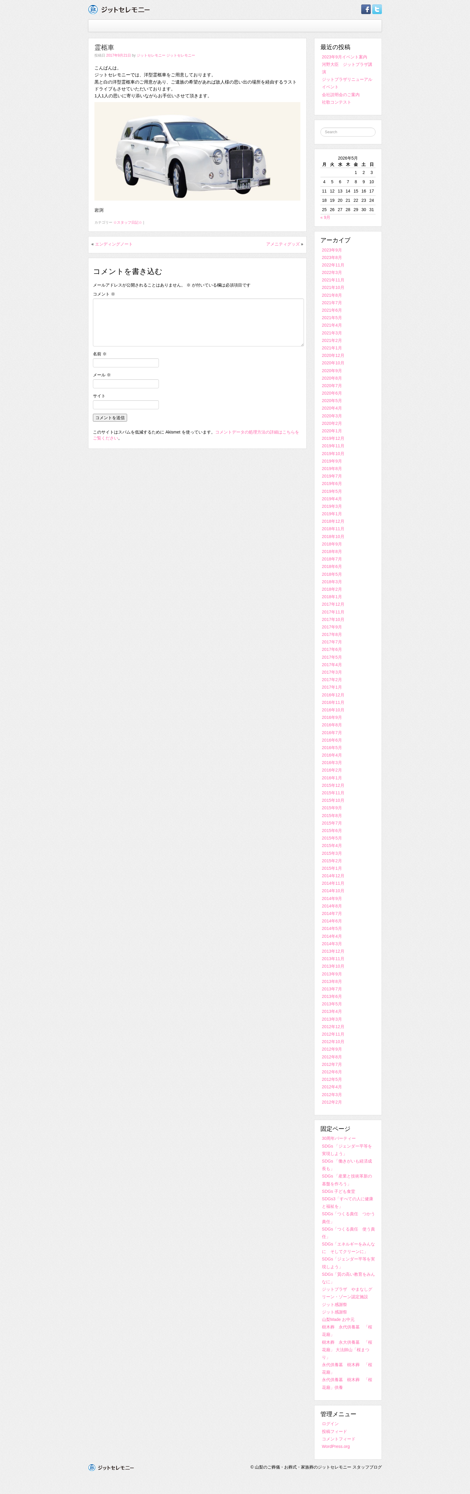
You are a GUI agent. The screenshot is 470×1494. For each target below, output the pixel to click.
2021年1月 (332, 348)
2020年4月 (332, 408)
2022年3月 (332, 272)
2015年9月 (332, 807)
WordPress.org (336, 1446)
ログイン (330, 1423)
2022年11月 (333, 265)
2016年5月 (332, 747)
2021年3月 (332, 333)
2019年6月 (332, 483)
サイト (99, 395)
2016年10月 (333, 709)
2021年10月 (333, 287)
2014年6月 (332, 921)
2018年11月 (333, 528)
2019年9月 (332, 461)
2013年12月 (333, 951)
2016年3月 (332, 762)
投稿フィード (334, 1431)
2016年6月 (332, 740)
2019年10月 (333, 453)
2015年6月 (332, 830)
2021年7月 (332, 302)
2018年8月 (332, 551)
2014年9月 (332, 898)
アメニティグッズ (283, 244)
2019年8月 (332, 468)
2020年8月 (332, 378)
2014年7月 (332, 913)
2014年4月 (332, 936)
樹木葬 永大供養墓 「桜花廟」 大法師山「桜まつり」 (347, 1350)
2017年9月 (332, 627)
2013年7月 (332, 989)
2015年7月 (332, 823)
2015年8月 (332, 815)
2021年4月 (332, 325)
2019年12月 (333, 438)
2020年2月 (332, 423)
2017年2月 (332, 679)
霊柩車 (104, 47)
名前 (100, 353)
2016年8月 (332, 724)
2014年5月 (332, 928)
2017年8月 (332, 634)
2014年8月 (332, 906)
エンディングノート (114, 244)
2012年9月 (332, 1049)
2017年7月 (332, 642)
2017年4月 (332, 664)
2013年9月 (332, 974)
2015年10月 (333, 800)
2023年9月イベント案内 (344, 56)
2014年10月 (333, 890)
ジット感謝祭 (334, 1304)
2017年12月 (333, 604)
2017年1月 (332, 687)
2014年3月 (332, 943)
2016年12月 (333, 695)
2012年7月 (332, 1064)
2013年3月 (332, 1019)
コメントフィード (338, 1439)
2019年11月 (333, 445)
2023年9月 (332, 250)
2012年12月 (333, 1026)
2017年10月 (333, 619)
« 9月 (325, 217)
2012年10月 (333, 1041)
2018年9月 (332, 544)
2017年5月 (332, 657)
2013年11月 (333, 958)
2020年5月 (332, 400)
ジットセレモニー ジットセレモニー (166, 55)
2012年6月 (332, 1071)
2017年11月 (333, 612)
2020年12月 (333, 355)
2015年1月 (332, 868)
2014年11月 (333, 883)
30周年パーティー (339, 1138)
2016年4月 (332, 755)
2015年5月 (332, 838)
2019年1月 (332, 513)
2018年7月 (332, 559)
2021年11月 (333, 280)
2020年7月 (332, 385)
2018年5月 (332, 574)
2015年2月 (332, 860)
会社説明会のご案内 (341, 94)
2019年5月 (332, 491)
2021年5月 (332, 317)
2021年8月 (332, 295)
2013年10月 (333, 966)
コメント (104, 294)
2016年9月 (332, 717)
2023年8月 (332, 257)
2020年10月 (333, 362)
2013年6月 (332, 996)
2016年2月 (332, 770)
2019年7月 (332, 476)
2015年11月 (333, 792)
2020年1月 (332, 430)
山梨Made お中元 (338, 1319)
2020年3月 (332, 415)
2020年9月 (332, 370)
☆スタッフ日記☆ (127, 222)
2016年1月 (332, 777)
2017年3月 (332, 672)
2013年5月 (332, 1003)
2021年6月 (332, 310)
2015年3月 (332, 853)
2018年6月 (332, 566)
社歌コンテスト (336, 102)
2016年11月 (333, 702)
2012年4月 (332, 1086)
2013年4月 (332, 1011)
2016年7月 (332, 732)
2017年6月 (332, 649)
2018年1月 (332, 596)
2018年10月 (333, 536)
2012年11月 (333, 1034)
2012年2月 (332, 1102)
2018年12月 (333, 521)
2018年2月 (332, 589)
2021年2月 (332, 340)
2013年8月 (332, 981)
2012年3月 (332, 1094)
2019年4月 (332, 498)
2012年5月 (332, 1079)
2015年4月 (332, 845)
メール (102, 374)
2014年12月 (333, 875)
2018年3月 (332, 581)
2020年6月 (332, 393)
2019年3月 (332, 506)
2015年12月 (333, 785)
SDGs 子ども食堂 (338, 1191)
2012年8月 (332, 1056)
